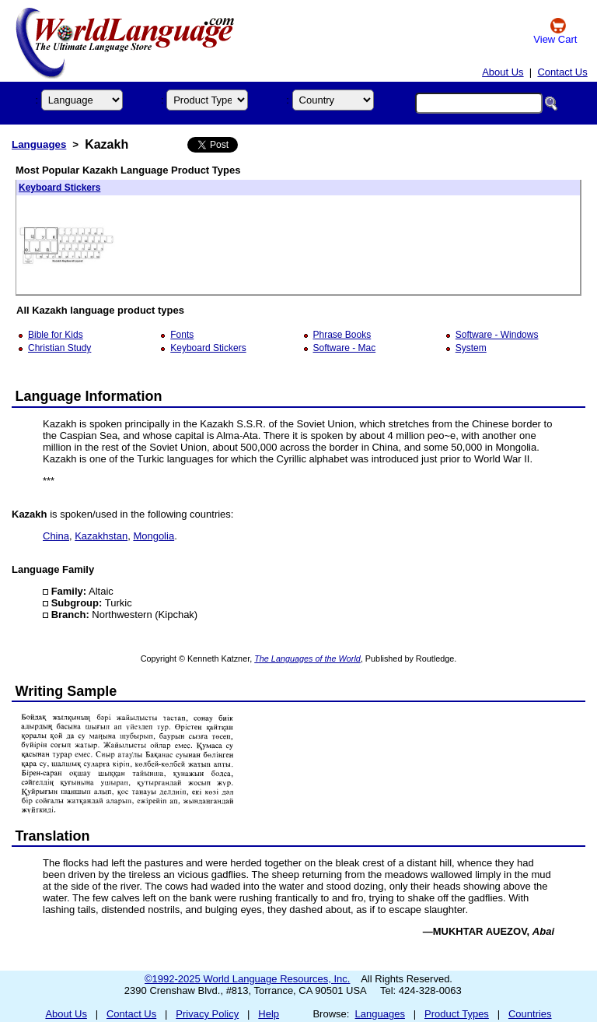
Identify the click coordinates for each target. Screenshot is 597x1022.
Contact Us (562, 72)
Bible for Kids (55, 334)
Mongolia (153, 536)
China (56, 536)
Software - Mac (344, 347)
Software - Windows (497, 334)
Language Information (89, 396)
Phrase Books (342, 334)
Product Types (456, 1014)
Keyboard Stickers (59, 187)
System (471, 347)
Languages (39, 144)
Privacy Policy (207, 1014)
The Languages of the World (307, 658)
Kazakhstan (101, 536)
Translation (53, 836)
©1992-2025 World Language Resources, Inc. (247, 979)
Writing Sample (66, 691)
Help (268, 1014)
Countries (530, 1014)
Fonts (182, 334)
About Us (502, 72)
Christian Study (59, 347)
